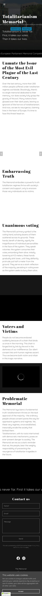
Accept (20, 591)
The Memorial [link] (21, 569)
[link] (18, 558)
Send (21, 539)
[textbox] (21, 506)
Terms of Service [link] (20, 547)
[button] (6, 4)
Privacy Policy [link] (35, 545)
